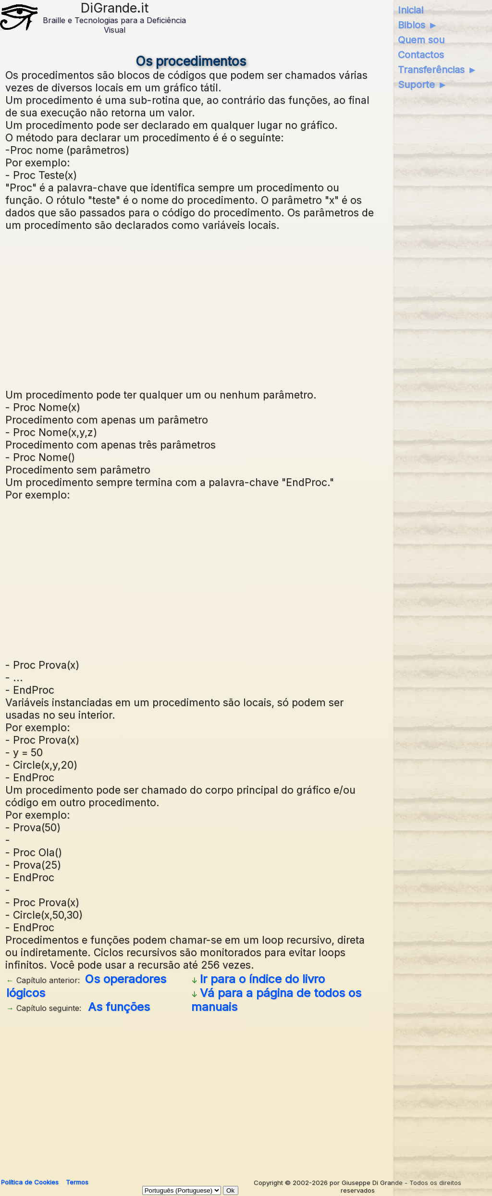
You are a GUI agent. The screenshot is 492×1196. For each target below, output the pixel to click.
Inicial (410, 10)
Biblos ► (418, 25)
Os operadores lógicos (86, 986)
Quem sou (421, 40)
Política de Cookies (30, 1182)
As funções (119, 1007)
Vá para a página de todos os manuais (276, 1000)
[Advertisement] (191, 308)
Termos (77, 1182)
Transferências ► (437, 69)
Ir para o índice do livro (262, 979)
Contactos (421, 55)
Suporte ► (422, 84)
